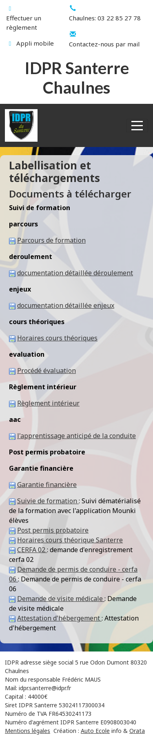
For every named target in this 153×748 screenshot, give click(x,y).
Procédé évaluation (46, 370)
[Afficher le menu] (137, 125)
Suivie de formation (48, 500)
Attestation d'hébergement (59, 618)
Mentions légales (27, 731)
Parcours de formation (51, 240)
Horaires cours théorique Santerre (70, 539)
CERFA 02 (32, 549)
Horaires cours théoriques (57, 337)
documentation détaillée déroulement (75, 272)
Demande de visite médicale (60, 598)
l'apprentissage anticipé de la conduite (76, 435)
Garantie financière (47, 484)
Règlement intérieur (48, 403)
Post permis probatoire (53, 530)
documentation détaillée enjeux (65, 305)
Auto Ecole (95, 731)
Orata (137, 731)
